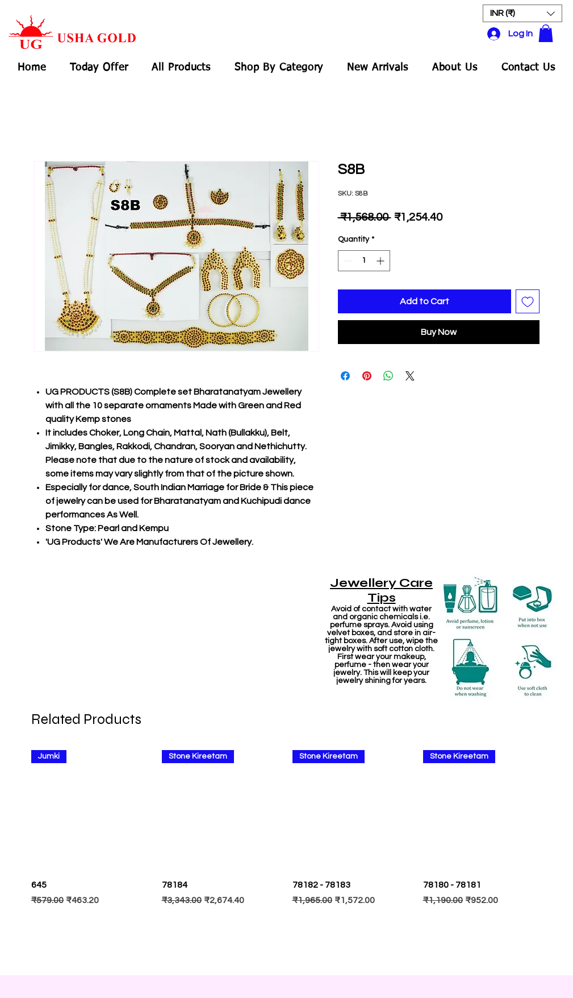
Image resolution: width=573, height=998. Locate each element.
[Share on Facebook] (345, 376)
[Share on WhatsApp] (388, 376)
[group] (287, 857)
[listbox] (522, 13)
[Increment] (381, 261)
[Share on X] (410, 376)
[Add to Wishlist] (527, 301)
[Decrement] (347, 261)
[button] (522, 13)
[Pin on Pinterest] (367, 376)
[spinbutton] (364, 261)
